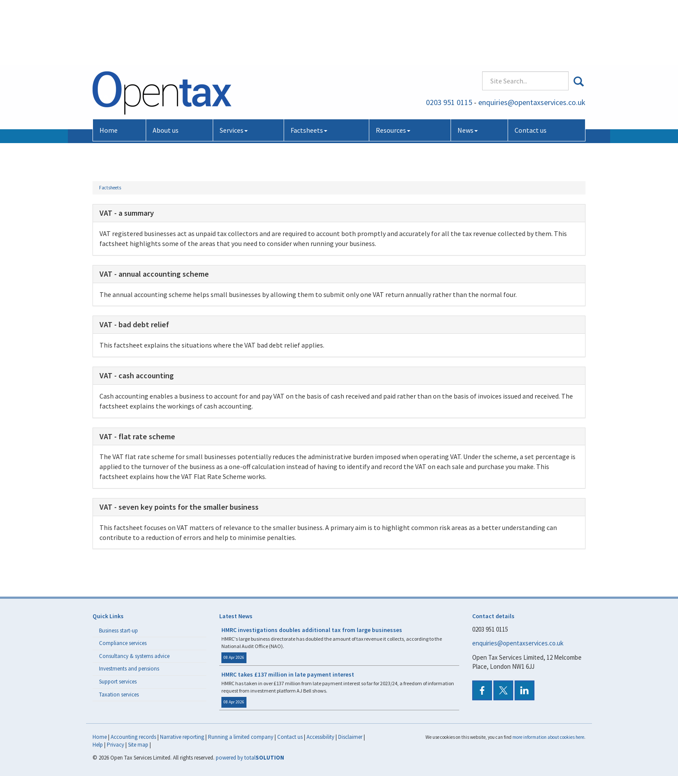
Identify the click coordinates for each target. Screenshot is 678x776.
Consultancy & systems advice (134, 656)
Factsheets (309, 68)
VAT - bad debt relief (134, 324)
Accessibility (320, 737)
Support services (118, 681)
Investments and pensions (129, 668)
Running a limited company (240, 737)
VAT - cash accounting (136, 375)
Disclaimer (350, 737)
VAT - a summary (126, 213)
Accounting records (133, 737)
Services (234, 68)
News (467, 68)
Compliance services (123, 643)
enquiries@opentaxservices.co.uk (531, 41)
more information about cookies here (548, 737)
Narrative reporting (182, 737)
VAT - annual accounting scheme (154, 274)
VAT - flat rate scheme (137, 436)
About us (166, 68)
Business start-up (118, 630)
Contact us (531, 68)
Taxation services (119, 694)
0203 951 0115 (449, 41)
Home (108, 68)
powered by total (250, 757)
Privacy (115, 744)
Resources (393, 68)
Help (98, 744)
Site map (138, 744)
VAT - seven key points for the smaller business (179, 507)
